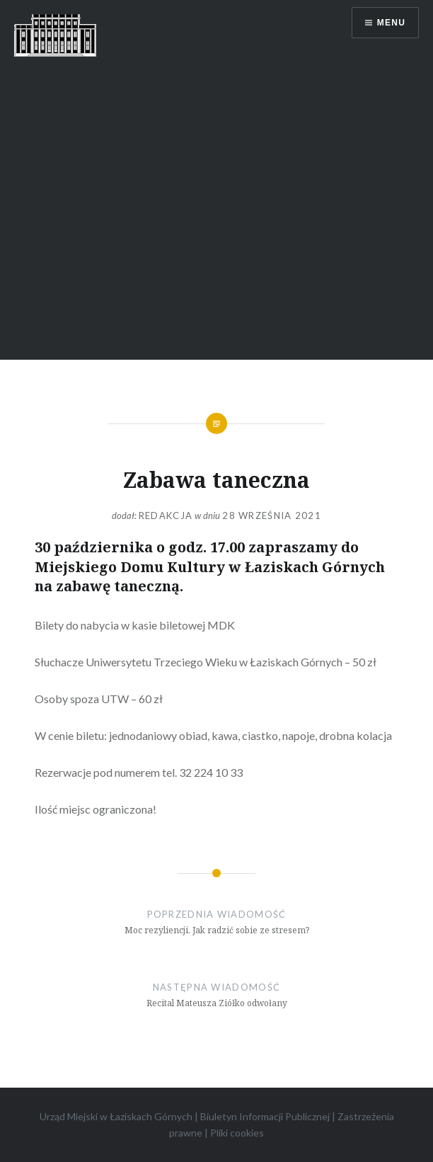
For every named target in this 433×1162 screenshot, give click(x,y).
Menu (391, 23)
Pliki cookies (237, 1133)
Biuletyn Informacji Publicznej (265, 1116)
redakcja (165, 515)
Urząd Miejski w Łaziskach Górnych (116, 1116)
